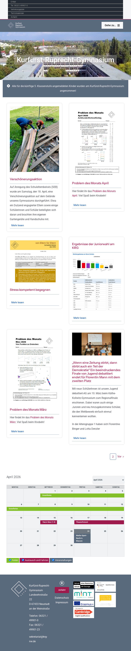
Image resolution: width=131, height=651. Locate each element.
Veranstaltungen (62, 560)
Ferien (13, 560)
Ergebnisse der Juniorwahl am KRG (93, 246)
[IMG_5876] (96, 333)
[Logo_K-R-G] (17, 23)
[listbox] (108, 480)
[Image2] (34, 107)
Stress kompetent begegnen (30, 290)
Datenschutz (62, 597)
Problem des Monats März (28, 409)
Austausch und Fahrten (35, 560)
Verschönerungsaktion (26, 179)
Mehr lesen (17, 225)
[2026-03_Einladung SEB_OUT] (34, 241)
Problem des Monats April (90, 183)
